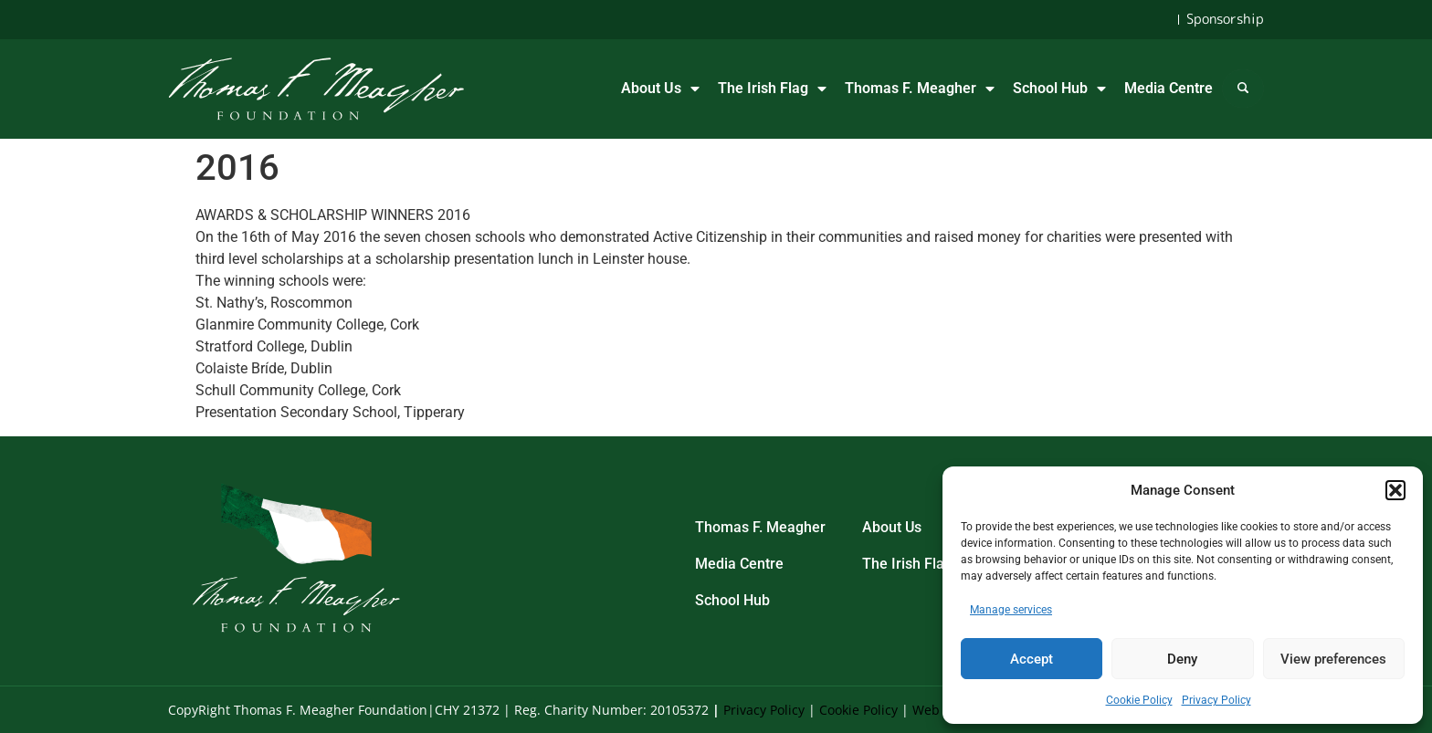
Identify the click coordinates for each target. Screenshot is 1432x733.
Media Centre (1168, 88)
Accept (1031, 659)
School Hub (1059, 88)
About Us (660, 88)
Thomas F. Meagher (920, 88)
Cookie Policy (1139, 700)
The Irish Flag (772, 88)
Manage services (1011, 609)
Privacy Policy (1216, 700)
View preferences (1333, 659)
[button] (1395, 490)
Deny (1182, 659)
